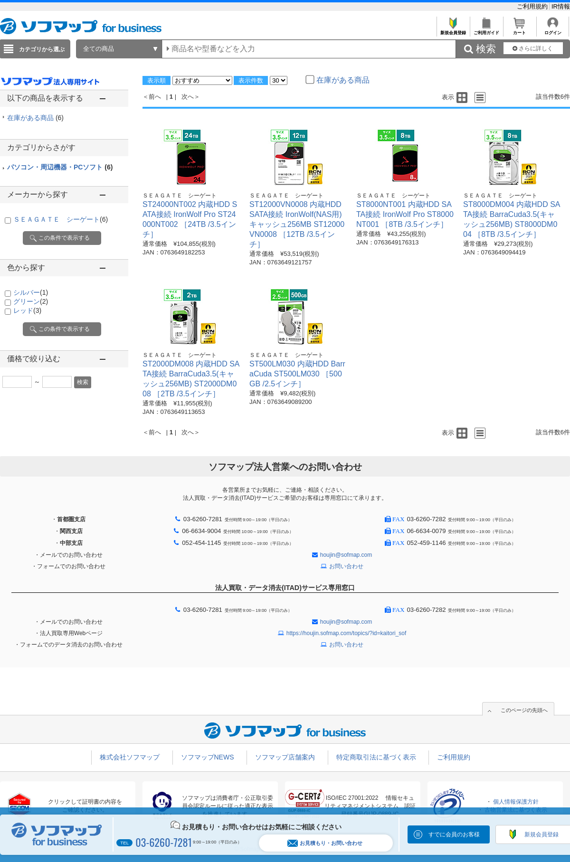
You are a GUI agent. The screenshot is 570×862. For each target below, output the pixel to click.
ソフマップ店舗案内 (285, 757)
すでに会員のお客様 (454, 834)
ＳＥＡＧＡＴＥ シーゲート (60, 219)
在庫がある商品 (35, 118)
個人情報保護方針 (516, 801)
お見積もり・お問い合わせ (324, 843)
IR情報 (560, 6)
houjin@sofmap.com (346, 555)
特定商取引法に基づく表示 (376, 757)
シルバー (30, 292)
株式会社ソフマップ (130, 757)
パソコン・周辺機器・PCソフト (60, 167)
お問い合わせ (346, 566)
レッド (27, 310)
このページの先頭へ (524, 710)
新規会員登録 (452, 30)
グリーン (30, 301)
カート (519, 30)
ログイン (552, 30)
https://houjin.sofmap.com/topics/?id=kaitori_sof (346, 633)
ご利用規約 (533, 6)
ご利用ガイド (486, 30)
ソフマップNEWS (207, 757)
